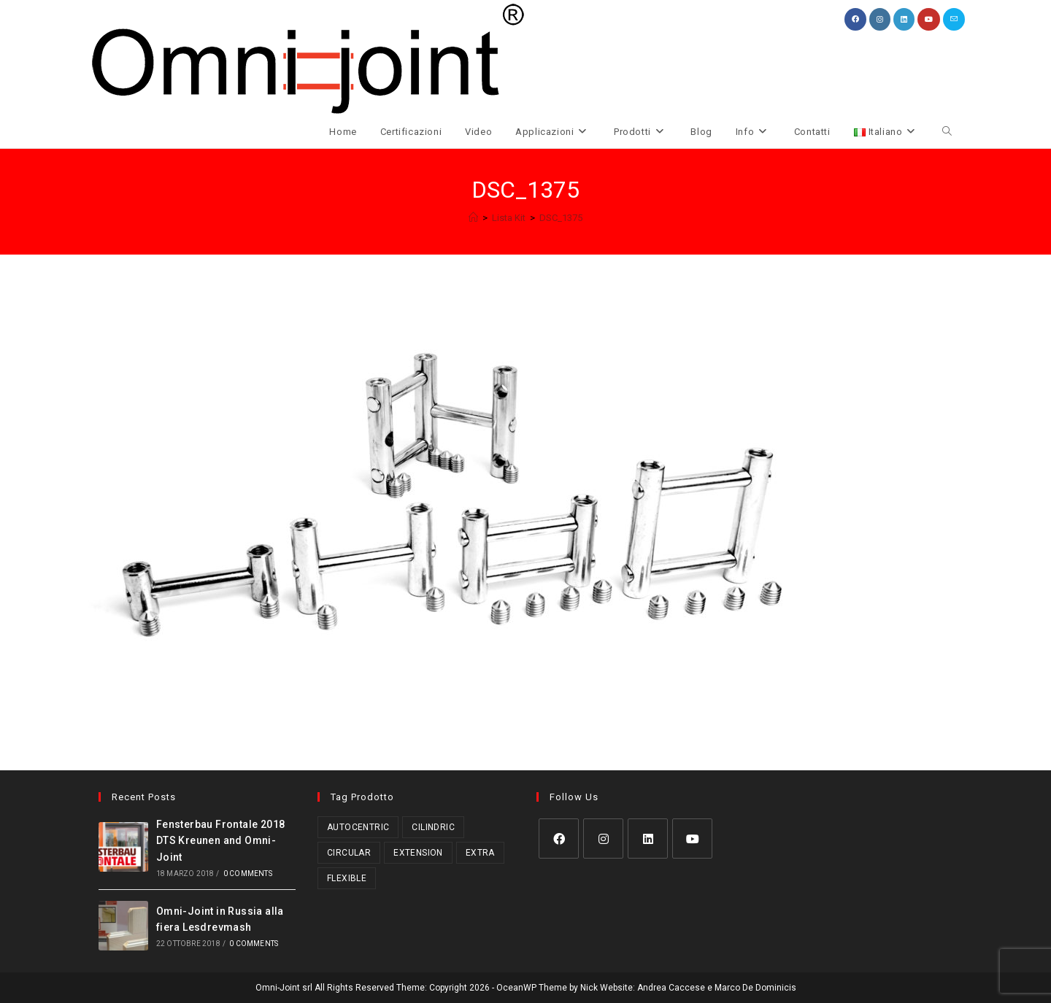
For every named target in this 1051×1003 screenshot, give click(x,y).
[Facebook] (559, 838)
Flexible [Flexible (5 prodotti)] (346, 878)
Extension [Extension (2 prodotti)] (418, 853)
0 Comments (247, 874)
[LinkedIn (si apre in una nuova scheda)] (904, 19)
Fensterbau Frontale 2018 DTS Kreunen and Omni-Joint (220, 840)
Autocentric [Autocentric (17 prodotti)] (358, 827)
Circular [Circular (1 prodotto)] (349, 853)
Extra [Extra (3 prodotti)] (480, 853)
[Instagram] (603, 838)
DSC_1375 (560, 217)
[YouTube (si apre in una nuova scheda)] (928, 19)
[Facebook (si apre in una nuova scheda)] (855, 19)
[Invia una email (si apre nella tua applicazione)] (954, 19)
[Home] (473, 217)
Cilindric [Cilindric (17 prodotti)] (433, 827)
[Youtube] (692, 838)
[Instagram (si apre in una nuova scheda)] (879, 19)
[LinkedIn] (648, 838)
